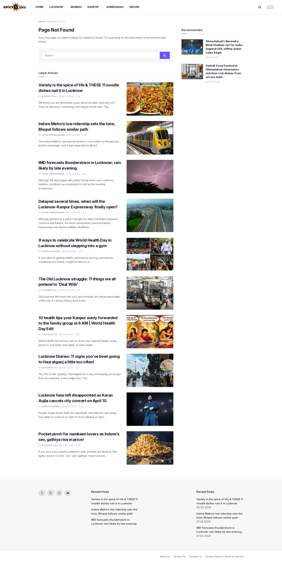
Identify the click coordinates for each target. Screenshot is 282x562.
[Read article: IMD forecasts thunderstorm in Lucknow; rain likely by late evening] (150, 176)
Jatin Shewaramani (53, 135)
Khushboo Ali (49, 96)
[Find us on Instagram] (59, 493)
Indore (134, 6)
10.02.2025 (212, 57)
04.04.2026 (66, 445)
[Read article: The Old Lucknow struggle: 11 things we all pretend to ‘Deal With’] (150, 293)
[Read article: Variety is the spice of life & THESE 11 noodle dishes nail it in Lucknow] (150, 99)
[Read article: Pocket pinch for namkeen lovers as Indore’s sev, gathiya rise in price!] (150, 448)
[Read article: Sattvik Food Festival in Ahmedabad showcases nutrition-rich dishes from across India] (192, 71)
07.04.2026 (73, 135)
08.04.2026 (66, 96)
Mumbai (76, 6)
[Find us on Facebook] (41, 493)
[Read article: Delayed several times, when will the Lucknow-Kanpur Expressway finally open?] (150, 215)
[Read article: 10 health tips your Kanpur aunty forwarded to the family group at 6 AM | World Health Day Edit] (150, 331)
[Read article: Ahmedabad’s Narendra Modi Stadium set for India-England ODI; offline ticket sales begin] (192, 47)
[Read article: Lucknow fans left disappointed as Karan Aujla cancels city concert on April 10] (150, 409)
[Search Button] (259, 7)
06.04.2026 (69, 406)
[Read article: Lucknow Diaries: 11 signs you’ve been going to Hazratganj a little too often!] (150, 370)
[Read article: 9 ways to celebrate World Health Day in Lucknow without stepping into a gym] (150, 254)
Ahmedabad (115, 6)
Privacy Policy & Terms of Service (225, 556)
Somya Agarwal (51, 251)
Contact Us (195, 556)
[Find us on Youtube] (67, 493)
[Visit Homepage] (15, 7)
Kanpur (93, 6)
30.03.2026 (213, 81)
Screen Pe (179, 556)
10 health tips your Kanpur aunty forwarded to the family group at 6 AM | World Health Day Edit (78, 323)
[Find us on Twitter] (50, 493)
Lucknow (56, 6)
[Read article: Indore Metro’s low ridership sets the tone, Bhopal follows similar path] (150, 137)
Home (40, 6)
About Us (165, 556)
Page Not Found (56, 21)
